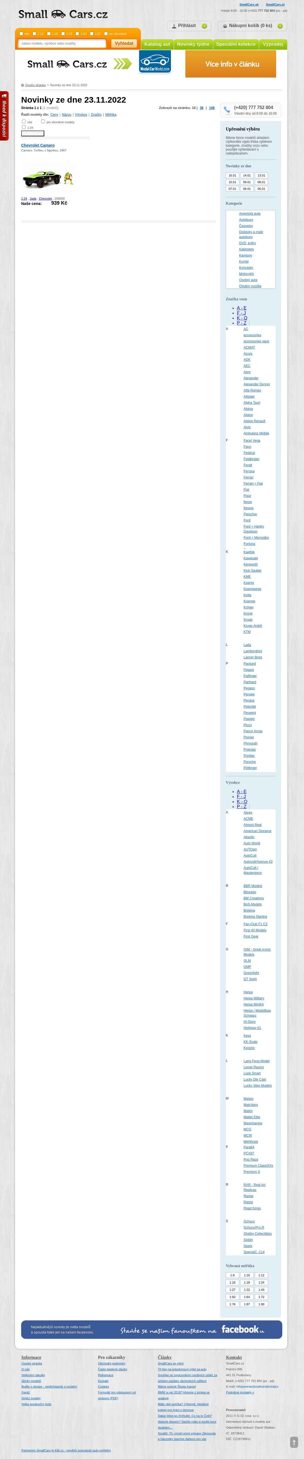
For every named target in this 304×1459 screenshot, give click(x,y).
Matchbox (251, 1105)
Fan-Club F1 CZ (256, 924)
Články (165, 1357)
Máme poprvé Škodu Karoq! (177, 1386)
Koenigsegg (252, 589)
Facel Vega (252, 441)
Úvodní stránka (35, 85)
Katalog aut (157, 44)
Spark (248, 1246)
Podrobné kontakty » (240, 1392)
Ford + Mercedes (256, 538)
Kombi (244, 262)
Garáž (25, 1392)
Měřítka (110, 115)
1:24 (69, 33)
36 (202, 108)
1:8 (232, 1275)
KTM (247, 632)
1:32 (247, 1289)
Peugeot (250, 713)
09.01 (247, 182)
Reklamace (105, 1375)
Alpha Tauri (252, 403)
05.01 (261, 188)
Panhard (250, 682)
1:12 (40, 33)
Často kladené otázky (112, 1369)
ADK (247, 360)
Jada (33, 198)
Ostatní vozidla (250, 286)
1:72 (261, 1297)
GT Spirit (250, 979)
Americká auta (250, 214)
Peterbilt (250, 707)
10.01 (232, 182)
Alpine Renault (254, 421)
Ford (247, 520)
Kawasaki (251, 558)
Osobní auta (248, 280)
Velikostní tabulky (33, 1375)
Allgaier (249, 396)
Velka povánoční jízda (36, 1404)
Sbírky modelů (31, 1381)
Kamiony (245, 255)
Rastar (248, 1196)
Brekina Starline (255, 917)
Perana (249, 700)
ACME (248, 819)
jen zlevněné (117, 33)
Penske (249, 694)
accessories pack (256, 341)
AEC (247, 366)
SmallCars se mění (171, 1363)
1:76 (232, 1304)
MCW (248, 1135)
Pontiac (249, 756)
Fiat (246, 490)
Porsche (250, 762)
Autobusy (246, 220)
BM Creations (254, 898)
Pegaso (249, 688)
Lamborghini (253, 651)
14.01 (247, 175)
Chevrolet (45, 198)
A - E (242, 308)
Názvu (66, 115)
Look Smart (252, 1073)
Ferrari (248, 477)
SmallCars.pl (275, 4)
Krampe (249, 601)
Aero (247, 372)
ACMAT (249, 347)
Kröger (249, 607)
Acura (248, 354)
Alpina (248, 409)
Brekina (249, 910)
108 (212, 108)
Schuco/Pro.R (254, 1227)
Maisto (248, 1099)
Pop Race (251, 1159)
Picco (248, 725)
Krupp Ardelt (253, 626)
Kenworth (251, 564)
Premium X (252, 1172)
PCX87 (249, 1153)
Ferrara (249, 471)
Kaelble (249, 552)
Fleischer (250, 514)
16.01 (232, 175)
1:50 (232, 1297)
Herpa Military (254, 998)
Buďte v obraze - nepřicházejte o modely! (49, 1386)
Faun (247, 447)
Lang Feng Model (256, 1061)
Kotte (247, 595)
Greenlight (251, 973)
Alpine (248, 415)
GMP (247, 967)
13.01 (261, 175)
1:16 (232, 1282)
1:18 (55, 33)
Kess (247, 1036)
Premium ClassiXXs (258, 1166)
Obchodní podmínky (111, 1363)
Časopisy (246, 226)
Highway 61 (252, 1028)
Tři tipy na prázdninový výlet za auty (182, 1369)
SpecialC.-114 (254, 1252)
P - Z (241, 323)
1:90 (261, 1304)
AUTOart (250, 849)
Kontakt (103, 1381)
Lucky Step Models (258, 1086)
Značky (96, 115)
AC (246, 329)
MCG (247, 1129)
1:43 (83, 33)
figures (249, 508)
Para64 (249, 1147)
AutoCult (250, 855)
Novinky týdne (193, 44)
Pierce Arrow (253, 731)
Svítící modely (31, 1398)
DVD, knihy (247, 243)
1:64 (247, 1297)
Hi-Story (250, 1022)
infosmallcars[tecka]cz (257, 1386)
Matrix (248, 1111)
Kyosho (249, 1048)
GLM (247, 961)
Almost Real (253, 825)
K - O (242, 318)
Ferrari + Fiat (253, 483)
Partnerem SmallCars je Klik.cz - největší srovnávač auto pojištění (66, 1450)
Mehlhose (251, 1142)
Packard (250, 664)
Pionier (249, 737)
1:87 (98, 33)
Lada (247, 645)
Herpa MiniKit (254, 1004)
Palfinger (250, 676)
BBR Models (253, 886)
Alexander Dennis (257, 384)
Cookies (103, 1386)
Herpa (248, 992)
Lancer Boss (253, 657)
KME (247, 577)
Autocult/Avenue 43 (258, 862)
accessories (252, 335)
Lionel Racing (254, 1067)
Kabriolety (246, 249)
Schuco (249, 1221)
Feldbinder (251, 459)
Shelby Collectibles (258, 1234)
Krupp (248, 620)
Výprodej (273, 44)
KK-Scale (251, 1042)
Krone (248, 613)
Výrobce (81, 115)
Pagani (249, 670)
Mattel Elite (252, 1117)
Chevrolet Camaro (38, 145)
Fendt (248, 465)
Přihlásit (187, 25)
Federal (249, 453)
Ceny (54, 115)
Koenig (249, 583)
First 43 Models (255, 930)
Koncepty (246, 268)
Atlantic (249, 837)
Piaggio (249, 719)
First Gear (251, 936)
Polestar (250, 750)
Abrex (248, 813)
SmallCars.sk (249, 4)
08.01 (261, 182)
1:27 (232, 1289)
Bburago (250, 892)
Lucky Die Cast (255, 1079)
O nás (25, 1369)
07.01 (232, 188)
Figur (247, 496)
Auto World (252, 843)
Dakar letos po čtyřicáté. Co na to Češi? (185, 1415)
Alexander (251, 378)
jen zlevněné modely (60, 122)
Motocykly (246, 274)
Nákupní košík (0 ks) (250, 25)
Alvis (247, 427)
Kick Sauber (253, 571)
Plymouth (251, 743)
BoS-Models (253, 904)
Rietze (248, 1202)
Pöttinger (250, 768)
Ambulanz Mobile (256, 433)
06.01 (247, 188)
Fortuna (249, 544)
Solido (248, 1240)
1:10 (247, 1275)
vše (26, 33)
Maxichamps (253, 1123)
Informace (31, 1357)
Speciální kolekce (236, 44)
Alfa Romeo (252, 390)
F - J (241, 313)
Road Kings (252, 1208)
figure (248, 502)
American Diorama (257, 831)
